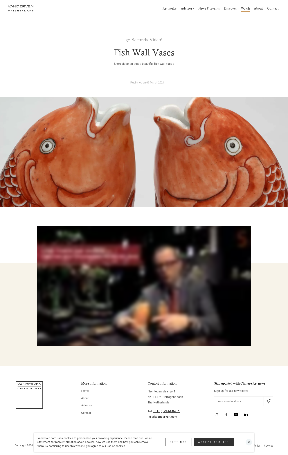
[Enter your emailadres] (243, 401)
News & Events (209, 8)
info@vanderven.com (162, 417)
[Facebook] (226, 415)
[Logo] (20, 8)
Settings (178, 442)
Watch (245, 8)
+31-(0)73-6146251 (166, 411)
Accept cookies (213, 442)
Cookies (268, 446)
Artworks (170, 8)
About (258, 8)
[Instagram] (216, 415)
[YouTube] (236, 415)
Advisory (187, 8)
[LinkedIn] (245, 415)
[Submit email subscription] (268, 401)
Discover (230, 8)
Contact (273, 8)
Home (85, 391)
